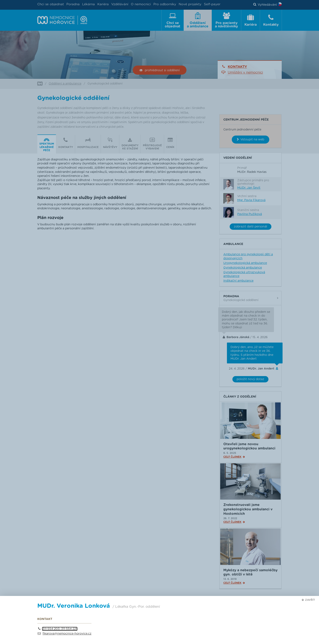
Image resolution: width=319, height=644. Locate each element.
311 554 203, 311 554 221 (60, 628)
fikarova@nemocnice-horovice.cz (67, 633)
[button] (308, 600)
